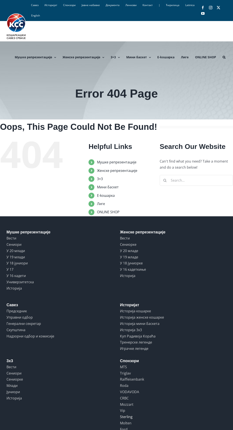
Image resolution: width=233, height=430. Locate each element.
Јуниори (13, 391)
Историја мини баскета (139, 323)
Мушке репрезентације (116, 162)
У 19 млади (16, 257)
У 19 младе (129, 257)
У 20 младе (129, 250)
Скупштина (16, 329)
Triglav (125, 373)
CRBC (124, 398)
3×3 (100, 178)
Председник (17, 311)
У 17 (10, 269)
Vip (122, 410)
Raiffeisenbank (132, 379)
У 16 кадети (16, 275)
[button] (224, 57)
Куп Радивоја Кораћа (138, 336)
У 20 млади (16, 250)
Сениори (14, 244)
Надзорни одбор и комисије (30, 336)
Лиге (101, 203)
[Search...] (196, 180)
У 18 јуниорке (131, 263)
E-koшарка (106, 195)
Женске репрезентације (117, 170)
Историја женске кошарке (142, 317)
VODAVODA (129, 391)
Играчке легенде (134, 348)
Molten (125, 423)
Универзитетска (20, 282)
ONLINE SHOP (108, 212)
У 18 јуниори (17, 263)
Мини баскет (108, 187)
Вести (11, 238)
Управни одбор (20, 317)
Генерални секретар (24, 323)
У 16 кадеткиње (133, 269)
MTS (123, 367)
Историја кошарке (135, 311)
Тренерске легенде (136, 342)
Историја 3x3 (131, 329)
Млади (12, 385)
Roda (124, 385)
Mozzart (126, 404)
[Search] (165, 180)
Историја (14, 288)
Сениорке (128, 244)
